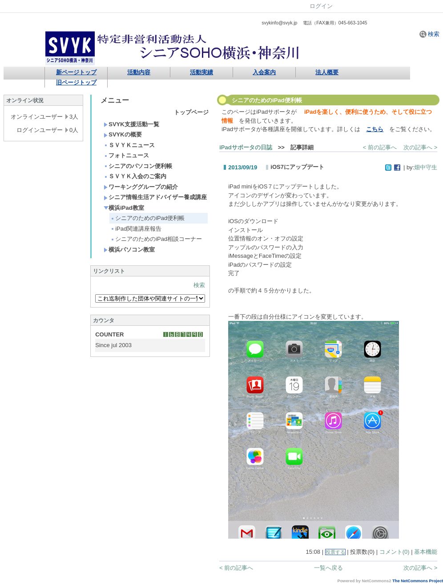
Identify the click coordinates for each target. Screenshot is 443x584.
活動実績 (201, 72)
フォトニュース (126, 155)
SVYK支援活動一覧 (131, 124)
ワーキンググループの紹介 (141, 187)
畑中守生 (425, 167)
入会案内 (264, 72)
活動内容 (138, 72)
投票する (335, 552)
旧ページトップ (76, 82)
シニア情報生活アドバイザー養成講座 (155, 197)
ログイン (321, 6)
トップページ (191, 112)
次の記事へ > (420, 147)
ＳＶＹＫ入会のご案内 (135, 176)
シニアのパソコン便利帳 (138, 166)
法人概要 (326, 72)
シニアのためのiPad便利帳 (147, 218)
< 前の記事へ (380, 147)
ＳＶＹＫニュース (129, 145)
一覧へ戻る (328, 567)
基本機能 (425, 551)
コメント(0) (394, 551)
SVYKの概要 (122, 134)
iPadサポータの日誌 (245, 147)
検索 (429, 34)
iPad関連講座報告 (135, 228)
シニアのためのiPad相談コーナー (156, 239)
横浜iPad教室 (124, 207)
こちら (374, 129)
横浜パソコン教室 (129, 249)
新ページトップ (76, 72)
